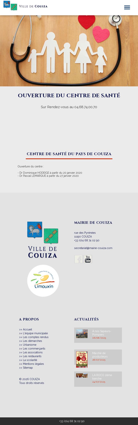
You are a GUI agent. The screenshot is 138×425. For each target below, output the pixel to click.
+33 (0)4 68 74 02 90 (86, 240)
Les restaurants (32, 356)
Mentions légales (33, 363)
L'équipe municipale (35, 333)
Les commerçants (34, 348)
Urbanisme (29, 344)
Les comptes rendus (36, 337)
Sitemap (28, 367)
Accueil (27, 329)
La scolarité (30, 360)
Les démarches (32, 340)
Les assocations (33, 352)
